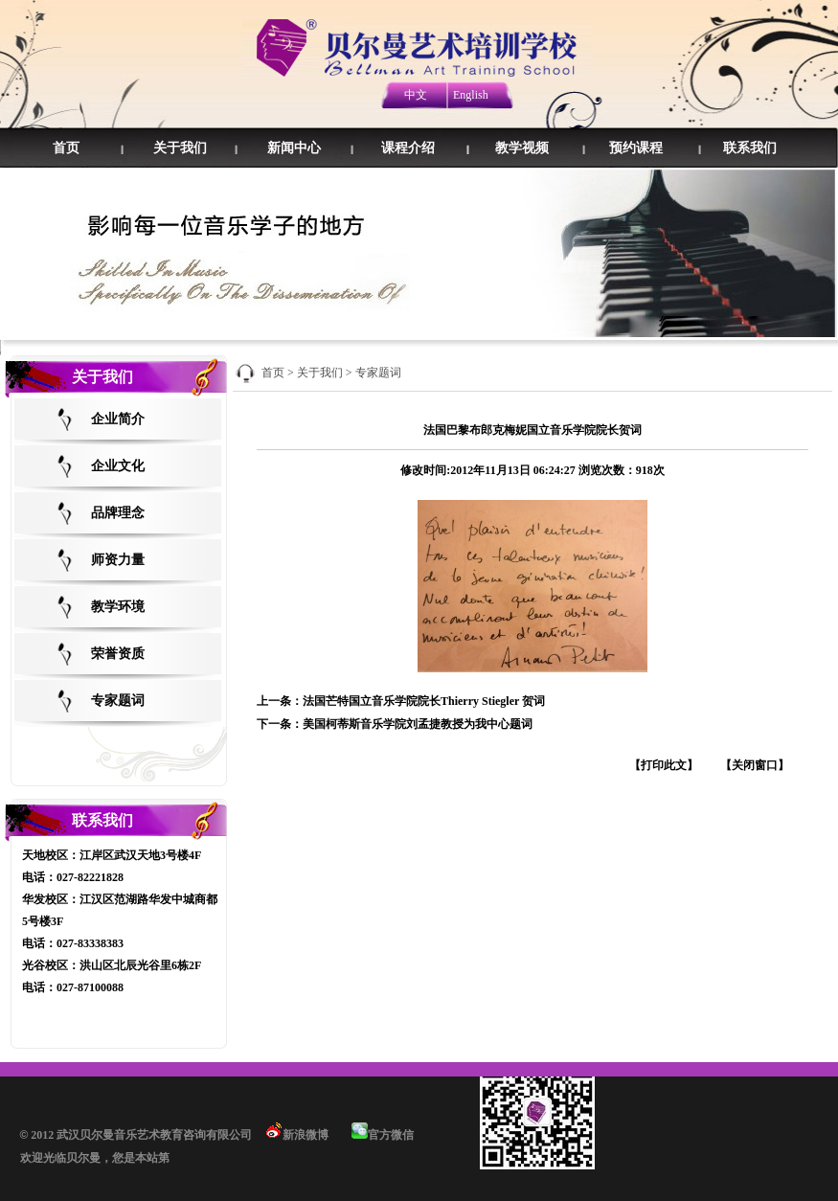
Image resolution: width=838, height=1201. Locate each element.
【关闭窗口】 (754, 765)
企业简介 (118, 419)
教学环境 (118, 607)
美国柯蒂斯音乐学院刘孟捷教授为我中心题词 (417, 724)
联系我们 (750, 148)
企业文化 (118, 466)
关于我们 (180, 148)
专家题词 (118, 700)
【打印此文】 (663, 765)
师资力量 (118, 560)
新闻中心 (294, 148)
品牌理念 (118, 513)
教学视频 (522, 148)
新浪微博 (295, 1135)
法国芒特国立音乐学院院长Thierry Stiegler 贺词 (424, 701)
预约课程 (636, 148)
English (470, 95)
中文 (415, 95)
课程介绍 (408, 148)
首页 (66, 148)
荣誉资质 (118, 653)
